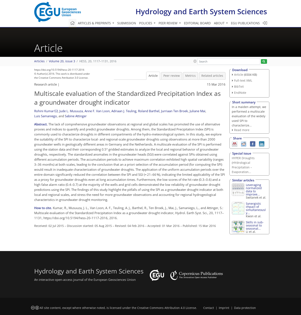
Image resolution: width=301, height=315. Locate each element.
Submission (126, 23)
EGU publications (245, 23)
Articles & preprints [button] (95, 23)
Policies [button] (146, 23)
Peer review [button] (168, 23)
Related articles (212, 76)
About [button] (219, 23)
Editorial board (197, 23)
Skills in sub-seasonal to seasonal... (255, 225)
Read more (241, 130)
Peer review (171, 76)
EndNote (240, 93)
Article (153, 76)
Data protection (245, 308)
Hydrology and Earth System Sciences (201, 11)
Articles (39, 61)
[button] (195, 61)
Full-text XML (243, 80)
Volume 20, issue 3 (62, 61)
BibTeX (239, 87)
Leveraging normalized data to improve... (254, 189)
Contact (208, 308)
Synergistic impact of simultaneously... (256, 208)
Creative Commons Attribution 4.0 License (166, 308)
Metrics (190, 76)
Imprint (224, 308)
